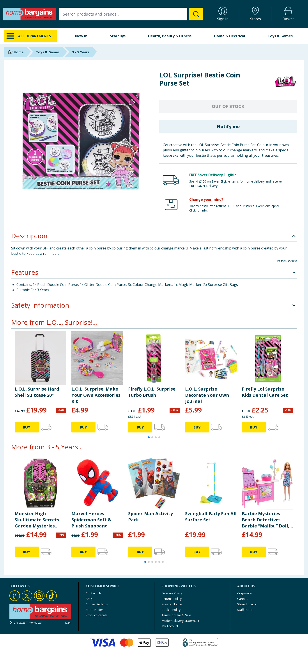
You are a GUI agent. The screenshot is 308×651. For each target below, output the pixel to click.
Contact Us (93, 593)
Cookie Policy (171, 610)
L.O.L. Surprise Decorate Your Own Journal (207, 395)
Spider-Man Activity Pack (150, 517)
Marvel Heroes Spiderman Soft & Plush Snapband (91, 520)
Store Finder (94, 610)
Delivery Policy (171, 593)
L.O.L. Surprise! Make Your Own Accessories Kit (95, 395)
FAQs (89, 599)
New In (81, 36)
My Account (169, 626)
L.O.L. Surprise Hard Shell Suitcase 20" (37, 392)
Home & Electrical (229, 36)
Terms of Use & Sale (176, 615)
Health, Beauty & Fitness (169, 36)
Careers (242, 599)
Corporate (244, 593)
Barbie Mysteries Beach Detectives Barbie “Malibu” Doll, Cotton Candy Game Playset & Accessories (266, 520)
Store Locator (247, 604)
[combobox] (131, 14)
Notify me (228, 126)
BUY (26, 427)
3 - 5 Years (80, 52)
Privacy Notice (171, 604)
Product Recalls (97, 615)
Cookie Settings (97, 604)
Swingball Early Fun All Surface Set (211, 517)
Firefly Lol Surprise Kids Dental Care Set (265, 392)
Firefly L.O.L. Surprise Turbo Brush (151, 392)
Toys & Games (280, 36)
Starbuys (118, 36)
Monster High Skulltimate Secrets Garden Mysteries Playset (37, 520)
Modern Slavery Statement (180, 621)
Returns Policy (171, 599)
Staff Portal (245, 610)
